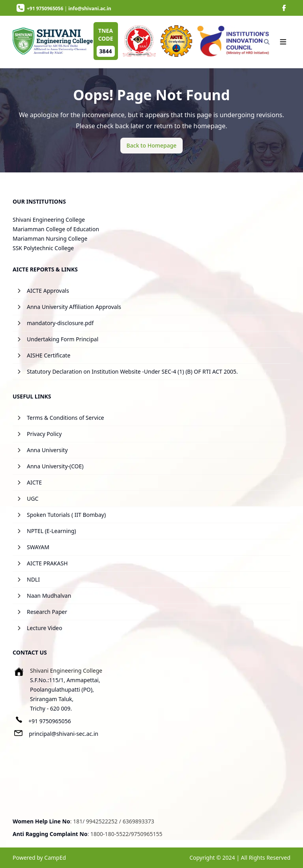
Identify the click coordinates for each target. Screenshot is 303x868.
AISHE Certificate (48, 355)
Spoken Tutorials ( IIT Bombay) (66, 514)
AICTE (34, 482)
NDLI (33, 579)
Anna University (47, 450)
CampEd (55, 857)
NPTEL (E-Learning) (51, 531)
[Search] (267, 42)
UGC (32, 498)
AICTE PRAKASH (47, 563)
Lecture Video (44, 628)
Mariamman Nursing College (50, 238)
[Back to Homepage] (151, 145)
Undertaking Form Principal (62, 339)
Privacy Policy (44, 434)
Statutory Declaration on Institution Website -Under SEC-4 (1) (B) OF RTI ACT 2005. (132, 371)
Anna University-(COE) (55, 466)
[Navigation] (283, 42)
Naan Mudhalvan (49, 595)
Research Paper (47, 611)
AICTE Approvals (48, 290)
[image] (284, 8)
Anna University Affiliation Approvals (74, 307)
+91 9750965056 (49, 721)
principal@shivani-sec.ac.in (63, 733)
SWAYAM (38, 547)
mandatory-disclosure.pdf (60, 323)
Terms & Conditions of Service (65, 417)
